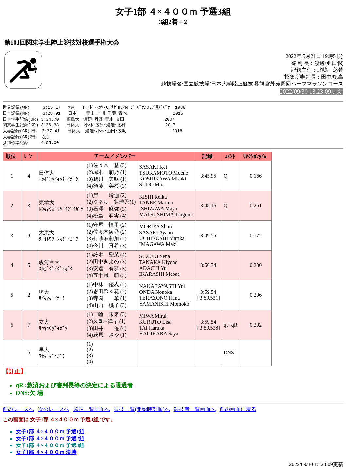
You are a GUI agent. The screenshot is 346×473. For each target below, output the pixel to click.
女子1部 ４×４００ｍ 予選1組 (50, 434)
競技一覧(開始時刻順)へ (142, 411)
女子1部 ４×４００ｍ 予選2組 (50, 441)
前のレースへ (18, 411)
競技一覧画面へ (91, 411)
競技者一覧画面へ (195, 411)
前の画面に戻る (238, 411)
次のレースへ (53, 411)
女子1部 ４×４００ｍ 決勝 (46, 454)
